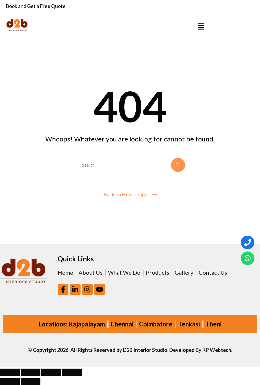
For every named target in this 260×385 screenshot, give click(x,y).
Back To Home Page (125, 194)
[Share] (51, 372)
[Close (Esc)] (72, 372)
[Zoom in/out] (10, 372)
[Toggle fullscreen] (30, 372)
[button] (201, 26)
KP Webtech (216, 350)
